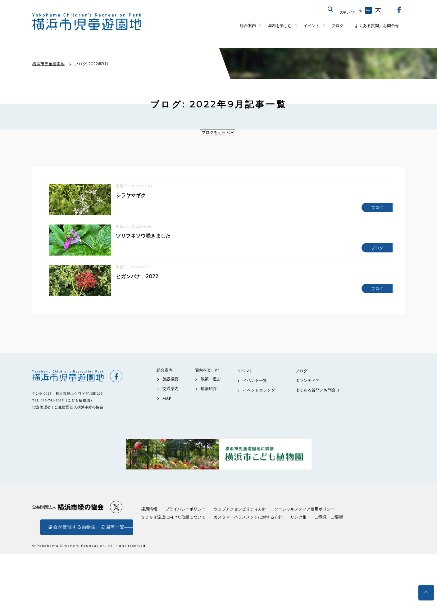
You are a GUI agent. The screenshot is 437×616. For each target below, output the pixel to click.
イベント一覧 (255, 380)
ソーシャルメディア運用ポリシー (304, 509)
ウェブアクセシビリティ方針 (240, 509)
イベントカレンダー (261, 390)
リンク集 (298, 517)
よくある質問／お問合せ (377, 25)
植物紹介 (209, 389)
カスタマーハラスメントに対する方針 (248, 517)
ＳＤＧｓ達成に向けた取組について (173, 517)
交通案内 (170, 389)
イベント (311, 25)
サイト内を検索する (330, 9)
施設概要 (170, 379)
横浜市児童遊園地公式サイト (87, 21)
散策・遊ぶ (211, 379)
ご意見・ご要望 (329, 517)
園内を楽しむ (280, 25)
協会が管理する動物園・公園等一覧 (86, 527)
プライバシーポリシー (185, 509)
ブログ (337, 25)
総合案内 (248, 25)
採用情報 (149, 509)
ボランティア (307, 380)
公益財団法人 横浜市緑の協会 (68, 507)
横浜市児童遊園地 (68, 376)
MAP (166, 398)
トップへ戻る (426, 592)
